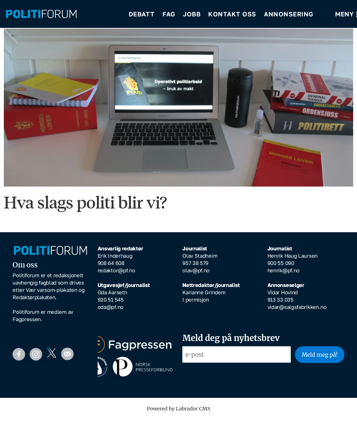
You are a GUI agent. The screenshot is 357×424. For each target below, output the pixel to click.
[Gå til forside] (41, 14)
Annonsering (288, 14)
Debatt (142, 14)
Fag (168, 14)
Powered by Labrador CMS (178, 413)
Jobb (191, 14)
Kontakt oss (232, 14)
